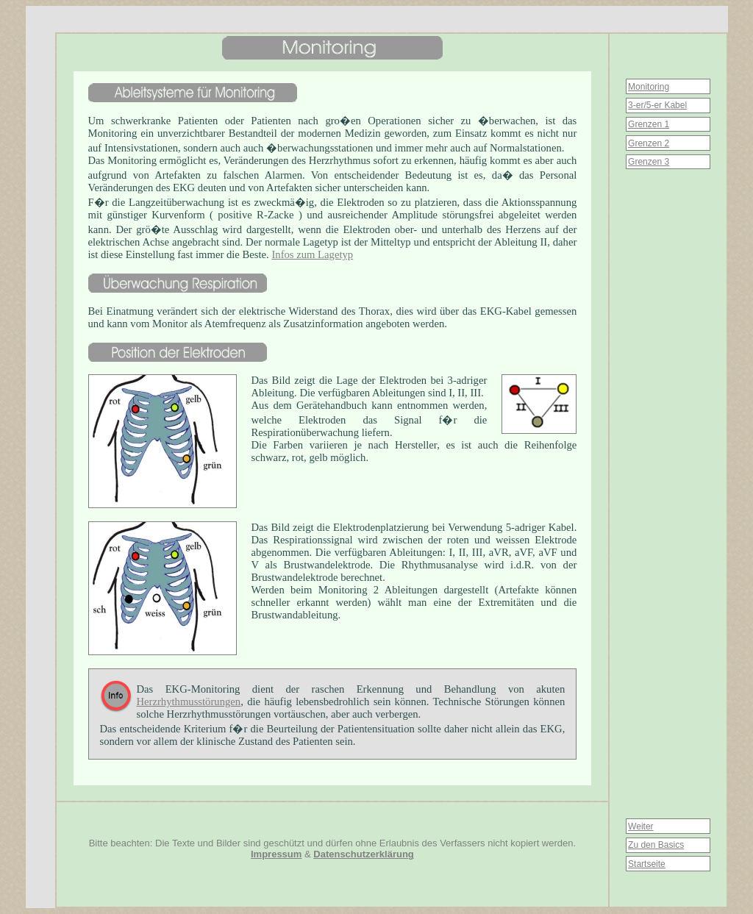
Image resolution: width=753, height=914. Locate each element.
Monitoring (648, 87)
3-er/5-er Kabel (657, 105)
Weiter (640, 826)
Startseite (646, 864)
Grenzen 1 (648, 124)
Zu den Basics (656, 845)
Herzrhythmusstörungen (189, 701)
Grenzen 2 (648, 143)
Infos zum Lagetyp (312, 254)
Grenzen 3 (648, 162)
